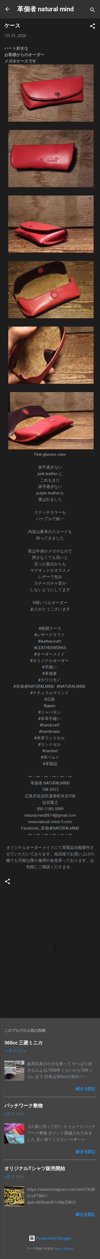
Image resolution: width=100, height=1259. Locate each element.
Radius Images (64, 1248)
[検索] (92, 11)
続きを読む (86, 1088)
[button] (92, 27)
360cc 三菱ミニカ (25, 1042)
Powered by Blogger (50, 1238)
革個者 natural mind (45, 9)
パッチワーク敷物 (23, 1105)
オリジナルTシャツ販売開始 (34, 1168)
